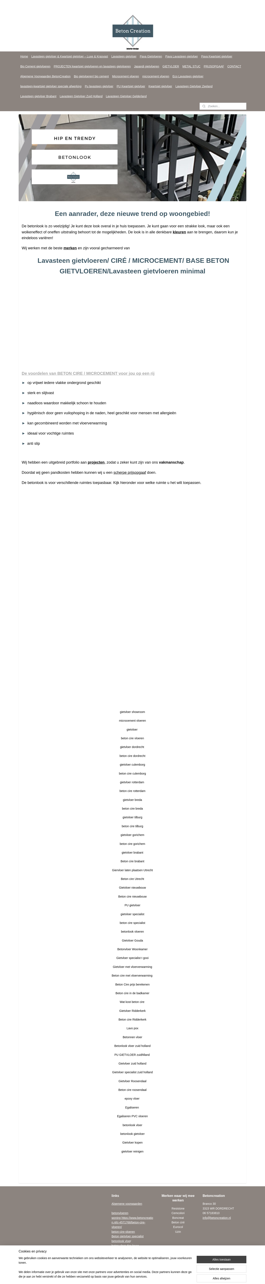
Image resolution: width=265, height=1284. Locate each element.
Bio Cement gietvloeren (35, 66)
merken (70, 248)
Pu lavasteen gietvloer (99, 86)
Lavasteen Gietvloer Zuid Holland (81, 96)
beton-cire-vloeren (123, 1231)
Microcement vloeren (125, 76)
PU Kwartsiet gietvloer (131, 86)
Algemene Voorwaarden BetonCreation (45, 76)
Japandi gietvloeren (146, 66)
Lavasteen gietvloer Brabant (38, 96)
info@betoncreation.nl (217, 1217)
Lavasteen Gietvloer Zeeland (194, 86)
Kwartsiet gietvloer (160, 86)
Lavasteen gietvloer (123, 56)
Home (24, 56)
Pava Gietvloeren (151, 56)
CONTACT (234, 66)
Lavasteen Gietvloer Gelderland (126, 96)
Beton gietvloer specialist (128, 1236)
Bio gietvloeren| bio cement (91, 76)
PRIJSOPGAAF (214, 66)
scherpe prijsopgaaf (129, 472)
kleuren (179, 232)
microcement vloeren (155, 76)
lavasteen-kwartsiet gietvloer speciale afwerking (51, 86)
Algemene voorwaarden (127, 1203)
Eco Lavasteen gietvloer (187, 76)
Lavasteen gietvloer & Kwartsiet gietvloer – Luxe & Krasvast (69, 56)
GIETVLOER (171, 66)
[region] (105, 1267)
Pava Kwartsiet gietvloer (216, 56)
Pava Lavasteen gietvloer (181, 56)
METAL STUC (191, 66)
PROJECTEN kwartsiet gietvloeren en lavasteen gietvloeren (92, 66)
